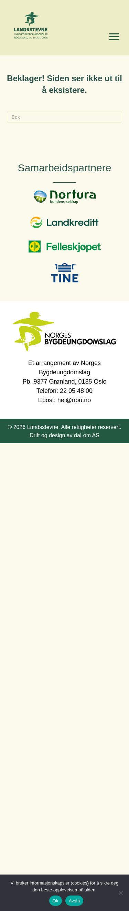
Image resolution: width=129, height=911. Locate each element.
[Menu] (114, 37)
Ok (55, 900)
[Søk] (64, 117)
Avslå (74, 900)
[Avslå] (120, 892)
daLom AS (86, 435)
